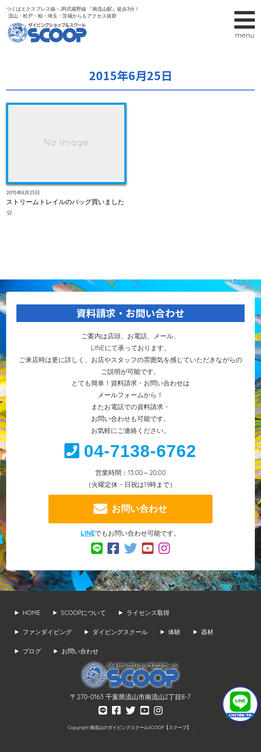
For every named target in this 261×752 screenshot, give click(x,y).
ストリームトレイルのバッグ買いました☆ (65, 207)
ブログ (32, 651)
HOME (31, 613)
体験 (174, 632)
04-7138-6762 (130, 451)
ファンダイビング (47, 632)
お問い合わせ (130, 509)
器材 (207, 632)
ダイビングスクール (120, 632)
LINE (88, 533)
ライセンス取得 (147, 613)
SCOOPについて (83, 613)
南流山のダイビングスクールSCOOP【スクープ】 (141, 727)
